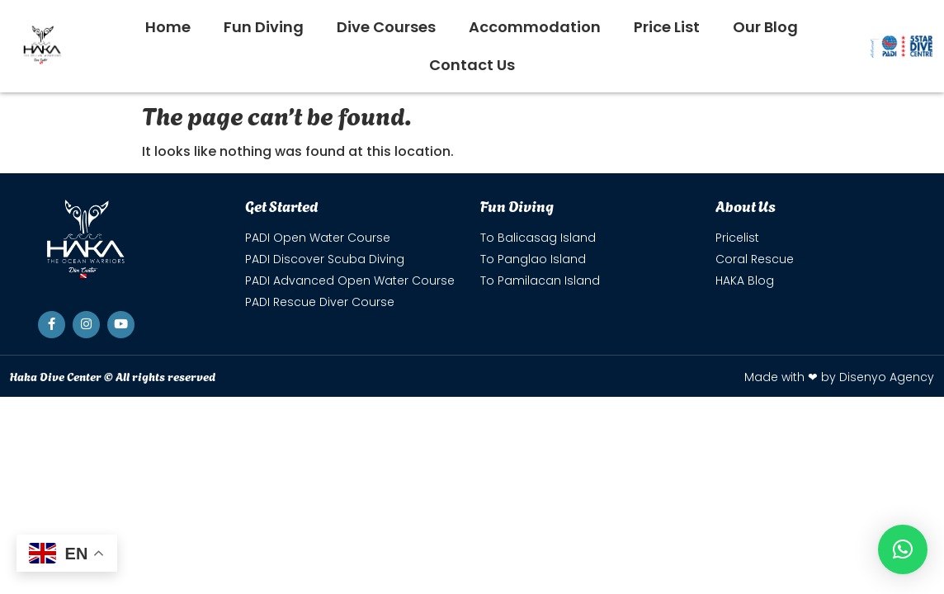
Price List (667, 26)
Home (168, 26)
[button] (902, 549)
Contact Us (472, 64)
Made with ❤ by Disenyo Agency (839, 377)
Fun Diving (264, 26)
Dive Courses (386, 26)
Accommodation (535, 26)
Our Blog (765, 26)
